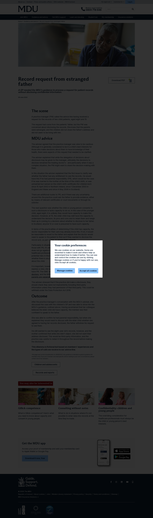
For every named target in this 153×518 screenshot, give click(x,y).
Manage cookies (65, 271)
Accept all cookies (88, 271)
